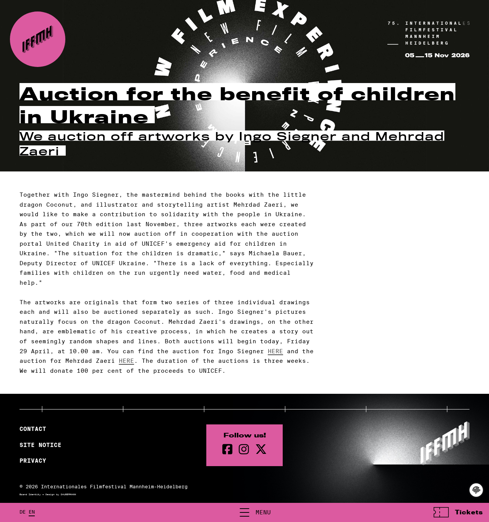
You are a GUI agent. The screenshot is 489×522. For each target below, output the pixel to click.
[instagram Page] (244, 449)
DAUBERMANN (68, 494)
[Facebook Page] (227, 449)
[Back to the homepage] (37, 39)
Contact (32, 429)
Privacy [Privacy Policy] (32, 460)
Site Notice (40, 445)
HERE (275, 351)
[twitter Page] (261, 449)
